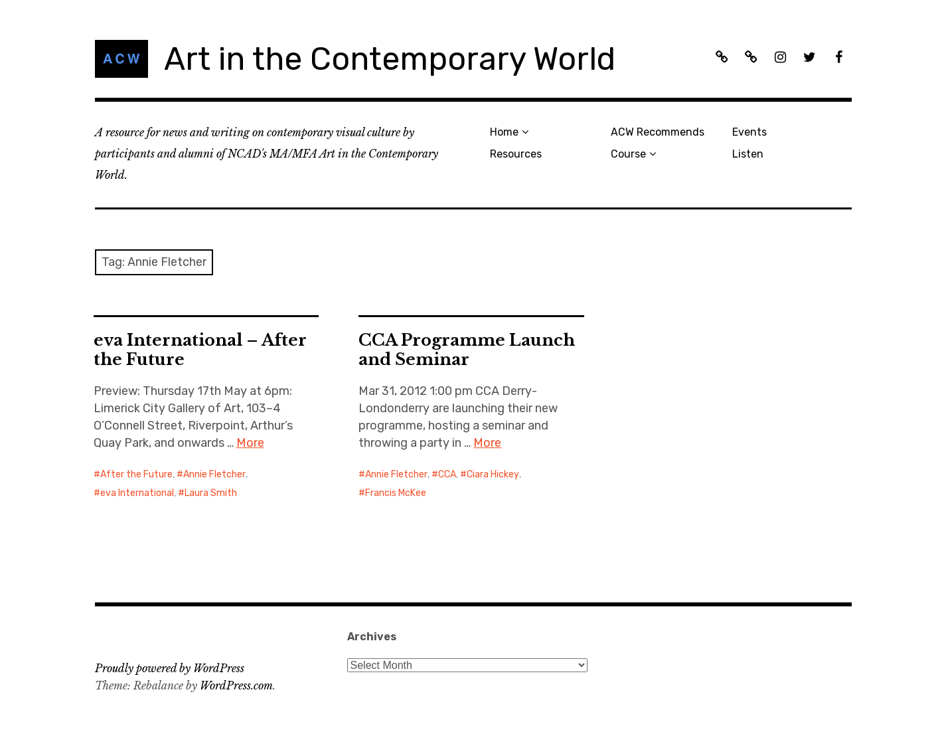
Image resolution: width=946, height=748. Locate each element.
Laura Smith (211, 493)
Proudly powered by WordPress (169, 668)
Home (504, 132)
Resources (516, 154)
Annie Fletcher (214, 474)
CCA (447, 474)
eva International (137, 493)
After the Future (136, 474)
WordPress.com (236, 685)
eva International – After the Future (200, 349)
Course (628, 154)
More (250, 443)
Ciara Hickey (493, 474)
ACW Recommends (657, 132)
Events (749, 132)
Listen (747, 154)
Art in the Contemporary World (389, 59)
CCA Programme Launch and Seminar (466, 349)
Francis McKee (395, 493)
